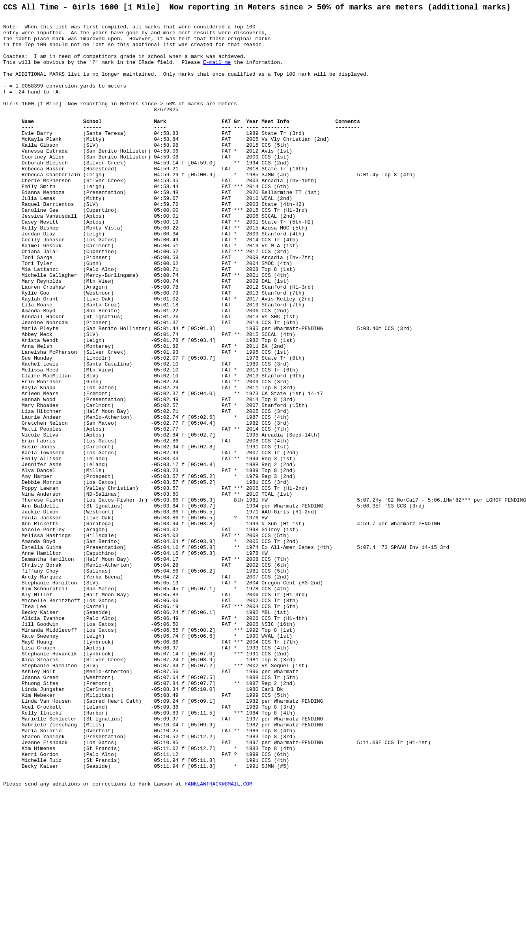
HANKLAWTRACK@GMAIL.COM (218, 939)
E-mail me (217, 73)
